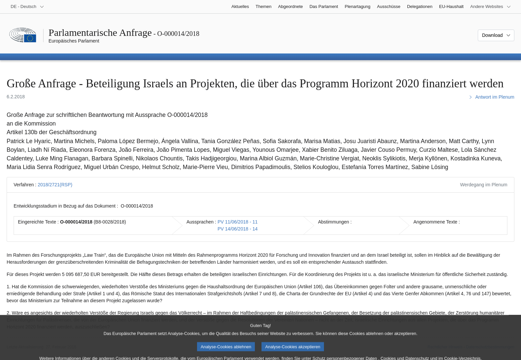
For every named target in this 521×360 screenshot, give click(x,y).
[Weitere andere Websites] (490, 6)
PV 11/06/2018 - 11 (238, 222)
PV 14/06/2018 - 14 (238, 228)
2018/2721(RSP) (55, 184)
